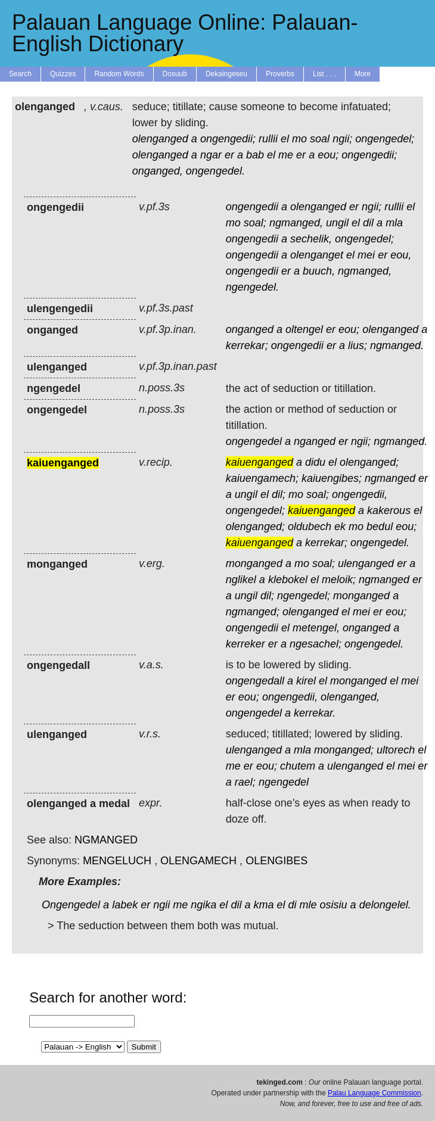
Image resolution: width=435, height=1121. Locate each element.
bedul (379, 527)
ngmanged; (252, 612)
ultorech (396, 750)
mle (308, 905)
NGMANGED (106, 840)
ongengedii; (228, 139)
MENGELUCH (117, 861)
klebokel (287, 580)
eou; (328, 155)
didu (315, 462)
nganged (314, 441)
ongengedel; (384, 139)
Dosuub (175, 74)
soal (320, 139)
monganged (254, 563)
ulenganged (366, 563)
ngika (203, 905)
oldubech (309, 527)
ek (340, 527)
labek (125, 905)
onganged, (157, 171)
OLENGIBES (276, 861)
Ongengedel (71, 905)
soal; (255, 223)
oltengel (304, 329)
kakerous (389, 510)
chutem (297, 766)
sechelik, (311, 239)
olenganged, (350, 697)
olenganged (160, 139)
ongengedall (255, 681)
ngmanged (390, 478)
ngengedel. (252, 287)
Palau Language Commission (374, 1093)
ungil (337, 223)
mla (394, 223)
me (285, 155)
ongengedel (254, 441)
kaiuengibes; (332, 478)
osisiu (333, 905)
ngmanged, (296, 223)
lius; (357, 345)
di (292, 905)
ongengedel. (215, 171)
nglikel (241, 580)
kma (263, 905)
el (285, 139)
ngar (211, 155)
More (363, 74)
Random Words (119, 74)
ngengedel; (303, 596)
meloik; (339, 580)
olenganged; (369, 462)
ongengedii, (359, 494)
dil (368, 223)
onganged (250, 329)
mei (366, 255)
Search (20, 74)
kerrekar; (247, 345)
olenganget (316, 255)
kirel (306, 681)
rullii (268, 139)
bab (255, 155)
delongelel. (385, 905)
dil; (278, 494)
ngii (161, 905)
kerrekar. (314, 713)
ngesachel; (315, 644)
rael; (245, 782)
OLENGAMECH (198, 861)
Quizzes (63, 74)
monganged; (344, 750)
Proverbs (280, 74)
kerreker (245, 644)
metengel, (316, 628)
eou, (400, 255)
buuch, (319, 271)
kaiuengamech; (262, 478)
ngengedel (284, 782)
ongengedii (252, 207)
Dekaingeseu (226, 74)
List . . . (324, 74)
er (229, 155)
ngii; (342, 139)
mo (299, 139)
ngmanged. (397, 345)
